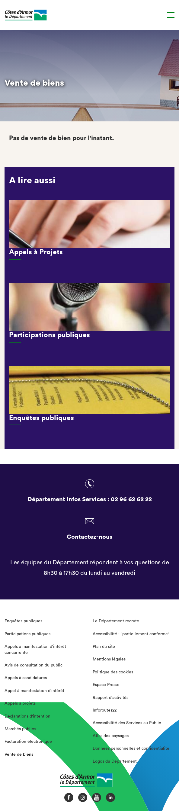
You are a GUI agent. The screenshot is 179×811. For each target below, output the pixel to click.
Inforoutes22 (105, 710)
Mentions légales (109, 659)
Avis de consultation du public (33, 665)
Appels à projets (20, 703)
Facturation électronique (28, 741)
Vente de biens (19, 754)
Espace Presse (106, 685)
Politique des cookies (113, 672)
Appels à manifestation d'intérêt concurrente (35, 650)
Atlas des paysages (111, 736)
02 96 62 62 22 (131, 499)
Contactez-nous (89, 537)
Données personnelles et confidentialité (131, 748)
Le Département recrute (116, 621)
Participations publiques (27, 634)
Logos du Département (115, 761)
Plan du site (104, 647)
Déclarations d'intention (27, 716)
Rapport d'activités (110, 698)
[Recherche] (158, 15)
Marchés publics (20, 729)
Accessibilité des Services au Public (127, 723)
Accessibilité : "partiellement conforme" (131, 634)
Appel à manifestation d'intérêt (34, 691)
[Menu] (170, 15)
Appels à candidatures (26, 678)
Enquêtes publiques (23, 621)
